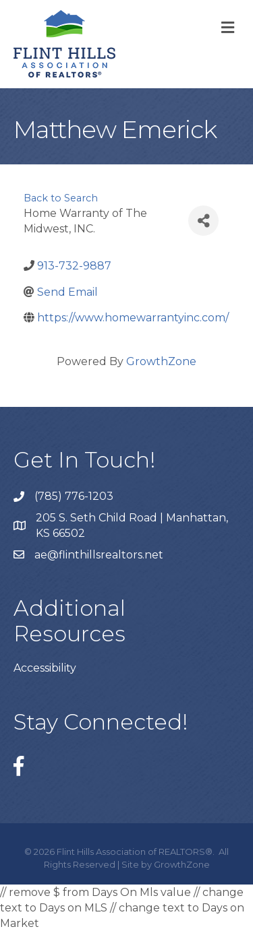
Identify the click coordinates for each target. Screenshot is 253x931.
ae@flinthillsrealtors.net (98, 554)
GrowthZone (161, 361)
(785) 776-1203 (73, 496)
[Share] (203, 220)
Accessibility (44, 668)
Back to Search (61, 198)
